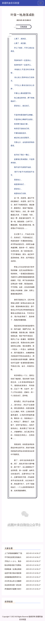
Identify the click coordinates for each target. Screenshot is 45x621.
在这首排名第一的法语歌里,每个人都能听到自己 (13, 585)
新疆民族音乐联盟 (10, 3)
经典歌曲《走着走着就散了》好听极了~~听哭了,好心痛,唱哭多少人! (13, 569)
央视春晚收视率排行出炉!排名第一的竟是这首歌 (13, 577)
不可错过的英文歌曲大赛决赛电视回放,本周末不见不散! (13, 557)
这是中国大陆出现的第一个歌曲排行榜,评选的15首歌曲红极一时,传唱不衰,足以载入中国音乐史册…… (13, 573)
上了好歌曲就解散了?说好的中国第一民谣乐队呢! (13, 553)
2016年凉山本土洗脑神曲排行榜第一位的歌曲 (13, 581)
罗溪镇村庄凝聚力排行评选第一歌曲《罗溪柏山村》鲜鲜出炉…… (13, 589)
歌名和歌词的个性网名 (13, 565)
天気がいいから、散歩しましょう (13, 561)
